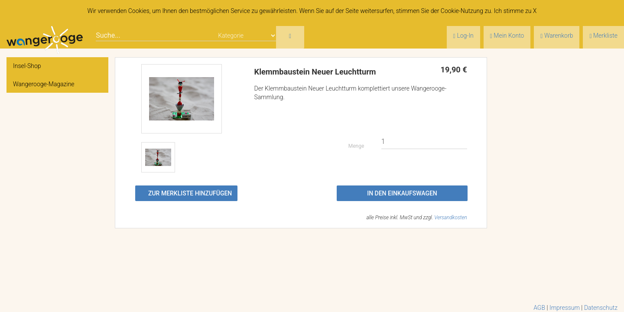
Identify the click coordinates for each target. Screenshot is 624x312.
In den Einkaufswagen (402, 193)
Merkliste (603, 35)
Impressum (564, 307)
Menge (356, 146)
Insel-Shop (27, 65)
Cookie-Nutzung (462, 10)
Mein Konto (507, 35)
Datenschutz (601, 307)
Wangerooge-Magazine (44, 84)
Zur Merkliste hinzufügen (190, 193)
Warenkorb (556, 35)
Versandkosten (450, 217)
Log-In (463, 35)
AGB (539, 307)
